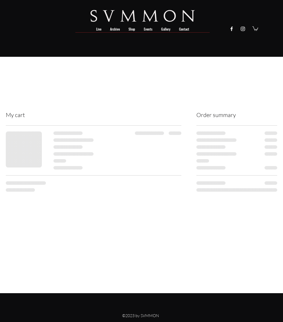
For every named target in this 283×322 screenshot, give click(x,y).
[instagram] (243, 29)
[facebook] (231, 29)
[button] (255, 28)
